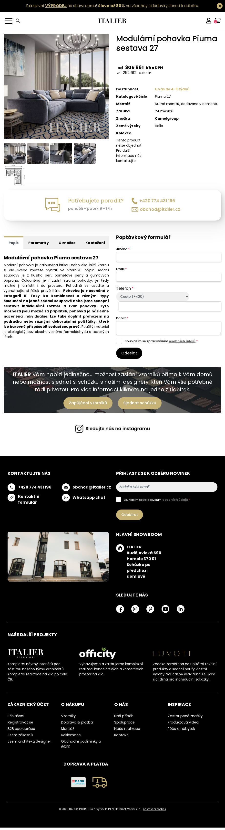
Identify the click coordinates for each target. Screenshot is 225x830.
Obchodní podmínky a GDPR (81, 747)
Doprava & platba (77, 725)
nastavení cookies (154, 811)
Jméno (123, 251)
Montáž (67, 731)
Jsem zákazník (20, 737)
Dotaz (122, 321)
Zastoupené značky (185, 718)
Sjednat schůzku (139, 405)
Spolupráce (124, 725)
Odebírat (129, 517)
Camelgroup (167, 118)
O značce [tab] (67, 245)
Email (121, 271)
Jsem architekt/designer (29, 744)
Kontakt (121, 737)
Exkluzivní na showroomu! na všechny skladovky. (97, 6)
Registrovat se (20, 725)
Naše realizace (127, 731)
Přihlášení (16, 718)
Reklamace (71, 737)
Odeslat (129, 355)
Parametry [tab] (38, 245)
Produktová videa (183, 725)
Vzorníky (68, 718)
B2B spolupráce (21, 731)
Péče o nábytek (181, 731)
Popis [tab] (14, 245)
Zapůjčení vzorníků (88, 405)
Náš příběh (123, 718)
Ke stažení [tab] (95, 245)
